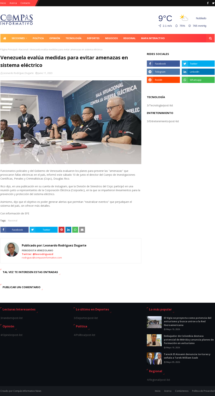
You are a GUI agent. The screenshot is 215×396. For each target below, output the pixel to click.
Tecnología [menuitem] (73, 38)
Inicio (3, 3)
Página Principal (8, 49)
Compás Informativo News (27, 390)
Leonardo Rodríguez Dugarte (18, 73)
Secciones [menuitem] (18, 38)
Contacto (25, 3)
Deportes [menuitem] (93, 38)
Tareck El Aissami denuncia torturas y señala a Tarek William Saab (187, 355)
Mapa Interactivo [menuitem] (153, 38)
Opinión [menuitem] (54, 38)
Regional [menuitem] (129, 38)
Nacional (23, 49)
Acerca (13, 3)
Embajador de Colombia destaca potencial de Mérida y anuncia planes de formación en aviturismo (189, 339)
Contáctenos (181, 390)
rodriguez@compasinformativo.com (42, 257)
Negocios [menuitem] (111, 38)
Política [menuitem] (38, 38)
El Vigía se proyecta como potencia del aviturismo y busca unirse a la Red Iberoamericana (187, 321)
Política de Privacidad (203, 390)
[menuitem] (4, 38)
